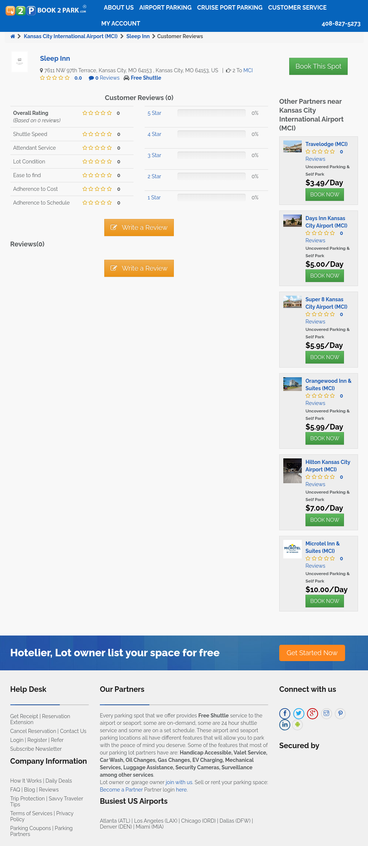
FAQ (15, 790)
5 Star (154, 113)
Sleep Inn (138, 36)
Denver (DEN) (116, 827)
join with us (179, 782)
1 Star (154, 197)
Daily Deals (58, 781)
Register (37, 740)
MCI (248, 70)
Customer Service (297, 7)
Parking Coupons (30, 828)
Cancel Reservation (33, 731)
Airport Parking (165, 7)
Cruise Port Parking (230, 7)
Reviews (107, 78)
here (181, 790)
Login (17, 740)
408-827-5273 (341, 23)
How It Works (26, 781)
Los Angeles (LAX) (155, 821)
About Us (119, 7)
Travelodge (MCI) (326, 144)
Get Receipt (24, 716)
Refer (57, 740)
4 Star (154, 134)
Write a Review (139, 227)
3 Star (154, 155)
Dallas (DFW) (235, 821)
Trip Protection (27, 799)
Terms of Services (31, 813)
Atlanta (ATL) (115, 821)
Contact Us (73, 731)
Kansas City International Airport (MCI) (70, 36)
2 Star (154, 176)
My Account (120, 23)
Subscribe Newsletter (36, 749)
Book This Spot (318, 66)
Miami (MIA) (149, 827)
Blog (29, 790)
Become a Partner (121, 790)
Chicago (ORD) (198, 821)
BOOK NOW (324, 195)
